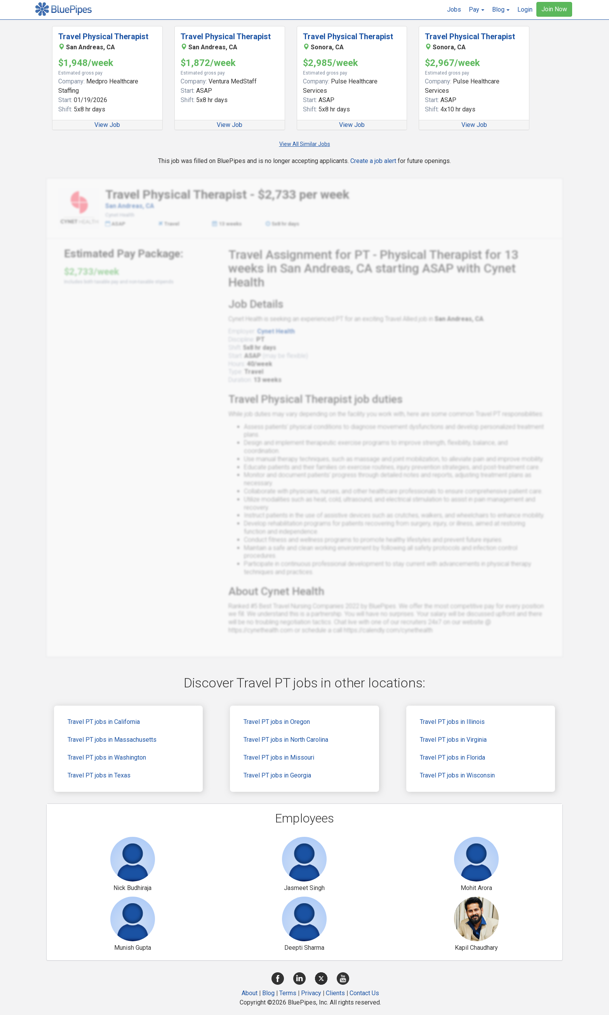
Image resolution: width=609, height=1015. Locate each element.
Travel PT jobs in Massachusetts (112, 739)
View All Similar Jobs (304, 144)
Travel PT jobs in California (104, 721)
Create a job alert (373, 161)
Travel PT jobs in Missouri (279, 757)
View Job (107, 124)
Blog (268, 993)
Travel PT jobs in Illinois (452, 721)
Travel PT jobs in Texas (99, 775)
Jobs (454, 9)
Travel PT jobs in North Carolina (286, 739)
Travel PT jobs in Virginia (453, 739)
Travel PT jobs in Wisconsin (457, 775)
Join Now (554, 9)
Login (524, 9)
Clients (335, 993)
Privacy (311, 993)
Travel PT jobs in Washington (107, 757)
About (250, 993)
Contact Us (364, 993)
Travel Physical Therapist (103, 36)
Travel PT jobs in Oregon (277, 721)
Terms (287, 993)
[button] (476, 9)
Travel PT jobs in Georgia (277, 775)
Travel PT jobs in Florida (452, 757)
